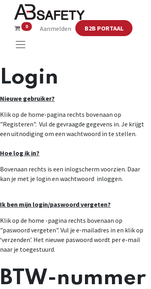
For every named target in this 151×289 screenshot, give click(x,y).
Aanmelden (55, 28)
